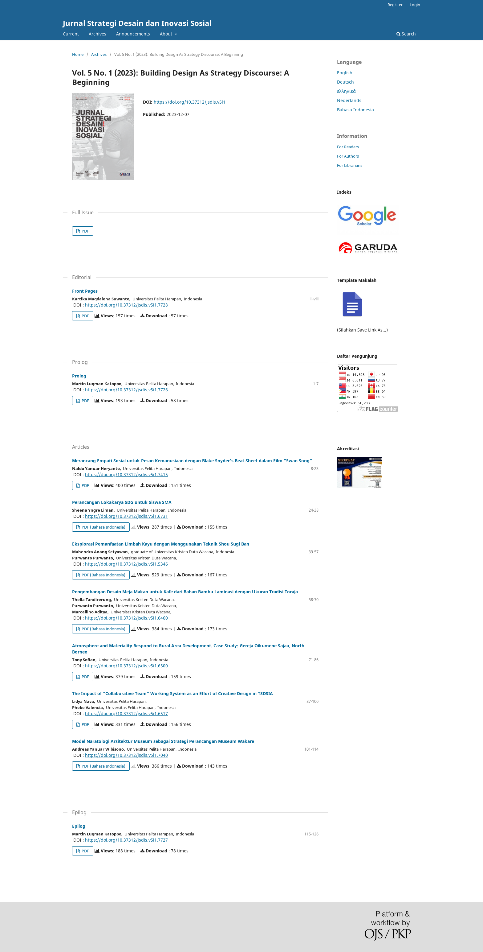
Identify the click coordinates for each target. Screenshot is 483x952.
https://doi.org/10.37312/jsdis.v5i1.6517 (126, 713)
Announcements (133, 34)
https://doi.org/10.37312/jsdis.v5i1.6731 (126, 516)
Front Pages (85, 291)
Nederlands (349, 100)
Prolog (79, 376)
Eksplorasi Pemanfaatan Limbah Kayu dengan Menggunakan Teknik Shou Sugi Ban (160, 544)
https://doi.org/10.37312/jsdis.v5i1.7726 (126, 390)
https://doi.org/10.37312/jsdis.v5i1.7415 (126, 474)
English (344, 73)
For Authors (348, 156)
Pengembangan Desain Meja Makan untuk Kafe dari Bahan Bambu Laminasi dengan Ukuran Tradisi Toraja (185, 592)
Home (77, 54)
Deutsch (345, 82)
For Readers (348, 147)
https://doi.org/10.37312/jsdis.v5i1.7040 (126, 755)
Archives (97, 34)
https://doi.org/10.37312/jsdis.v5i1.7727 (126, 840)
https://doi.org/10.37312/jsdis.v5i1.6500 (126, 666)
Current (71, 34)
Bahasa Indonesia (355, 110)
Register (395, 4)
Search (406, 34)
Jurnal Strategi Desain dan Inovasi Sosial (137, 23)
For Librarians (349, 165)
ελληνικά (346, 91)
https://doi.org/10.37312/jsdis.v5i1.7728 (126, 305)
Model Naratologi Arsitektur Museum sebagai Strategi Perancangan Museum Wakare (163, 741)
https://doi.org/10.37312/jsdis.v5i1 (189, 102)
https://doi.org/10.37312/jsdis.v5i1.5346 (126, 564)
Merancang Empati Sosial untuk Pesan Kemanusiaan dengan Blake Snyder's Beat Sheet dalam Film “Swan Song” (192, 461)
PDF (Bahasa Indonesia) (103, 527)
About (166, 34)
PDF (85, 231)
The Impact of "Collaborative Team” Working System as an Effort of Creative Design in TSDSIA (172, 693)
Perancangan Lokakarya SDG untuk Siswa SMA (122, 502)
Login (415, 4)
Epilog (78, 826)
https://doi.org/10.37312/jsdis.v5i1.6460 (126, 618)
